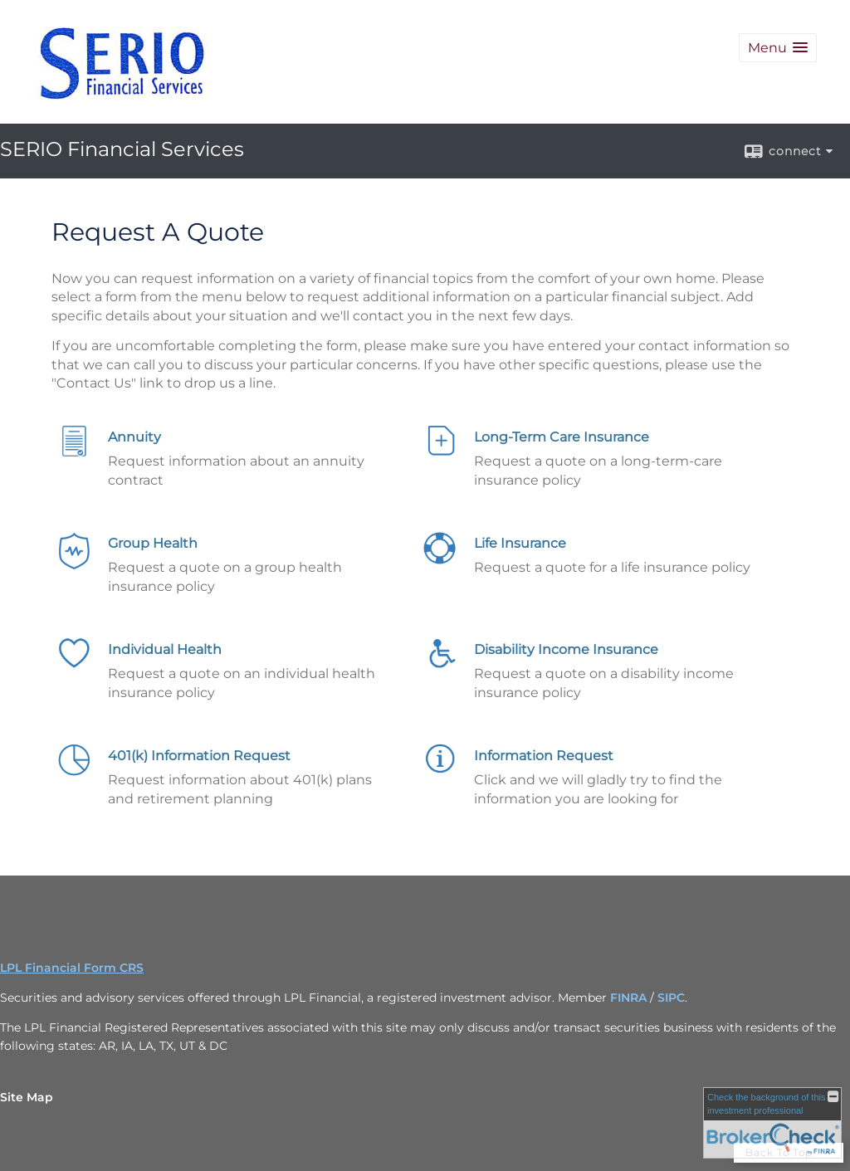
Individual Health (165, 649)
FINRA (628, 997)
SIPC (671, 997)
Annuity (134, 437)
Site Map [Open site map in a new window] (26, 1097)
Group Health (153, 543)
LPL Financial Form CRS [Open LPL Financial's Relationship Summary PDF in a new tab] (72, 967)
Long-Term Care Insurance (561, 437)
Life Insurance (520, 543)
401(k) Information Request (199, 756)
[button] (778, 47)
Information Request (543, 756)
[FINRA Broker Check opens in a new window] (772, 1123)
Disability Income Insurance (566, 649)
